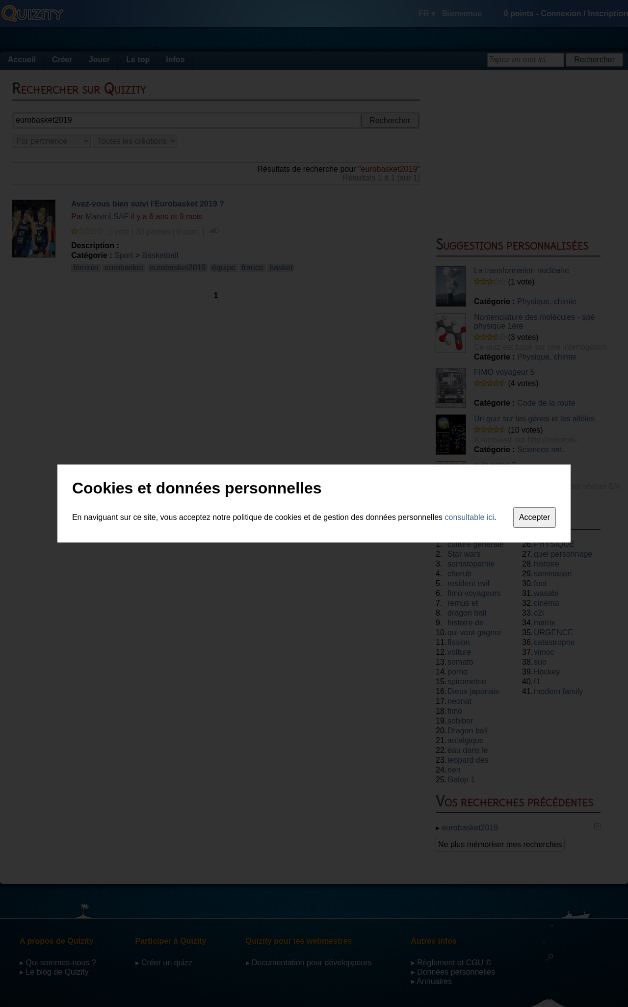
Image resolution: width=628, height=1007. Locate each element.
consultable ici (470, 517)
